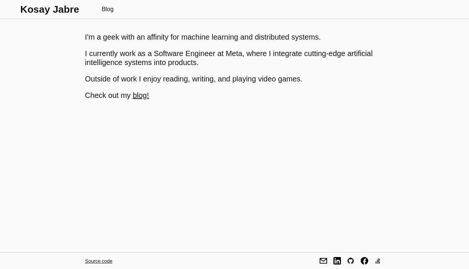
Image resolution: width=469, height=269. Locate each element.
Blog (108, 9)
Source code (98, 261)
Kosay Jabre (49, 9)
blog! (141, 95)
